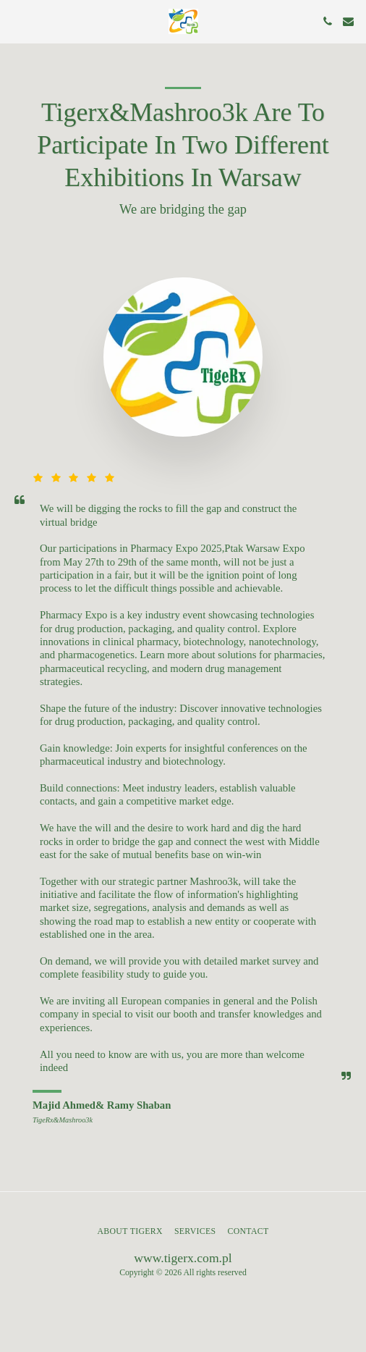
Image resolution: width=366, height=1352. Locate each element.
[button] (16, 21)
